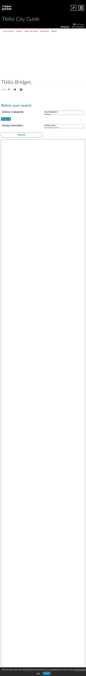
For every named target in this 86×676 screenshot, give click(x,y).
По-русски (78, 27)
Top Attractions (64, 112)
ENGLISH (65, 27)
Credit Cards (64, 125)
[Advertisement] (53, 54)
